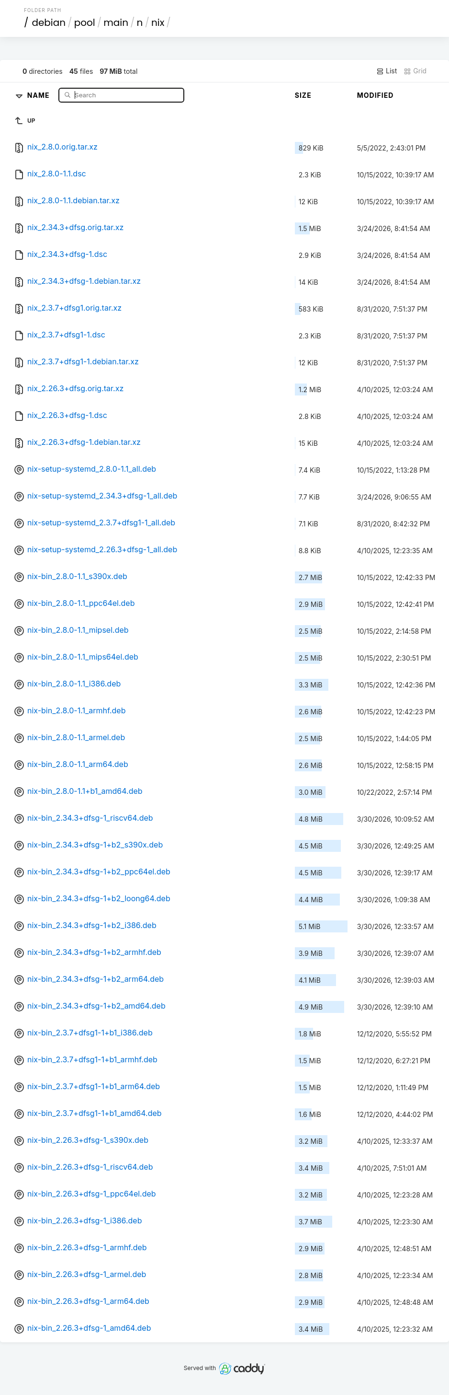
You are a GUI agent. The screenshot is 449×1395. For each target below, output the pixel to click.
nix (157, 22)
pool (84, 22)
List (386, 71)
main (115, 22)
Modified (375, 95)
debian (49, 22)
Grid (415, 71)
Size (303, 95)
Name (39, 95)
